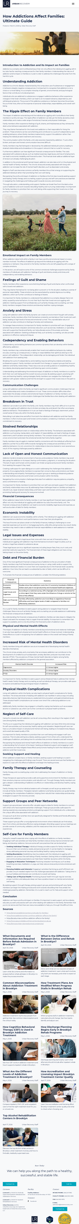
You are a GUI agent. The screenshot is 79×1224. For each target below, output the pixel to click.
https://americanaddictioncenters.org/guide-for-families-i (27, 913)
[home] (16, 3)
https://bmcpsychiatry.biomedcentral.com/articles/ (25, 924)
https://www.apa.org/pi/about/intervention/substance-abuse (29, 921)
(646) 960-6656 (63, 1196)
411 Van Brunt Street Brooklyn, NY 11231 (39, 1193)
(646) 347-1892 (62, 1192)
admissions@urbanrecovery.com (63, 1203)
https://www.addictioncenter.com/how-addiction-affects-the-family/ (32, 916)
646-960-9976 (58, 1199)
